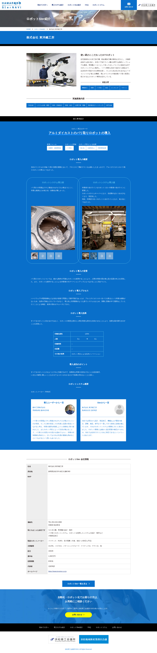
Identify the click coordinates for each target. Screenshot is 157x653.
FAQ (87, 5)
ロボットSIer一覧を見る (77, 584)
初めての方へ (42, 5)
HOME (28, 29)
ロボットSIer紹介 (74, 5)
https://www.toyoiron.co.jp (57, 571)
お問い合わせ (78, 615)
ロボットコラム (98, 5)
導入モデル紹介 (58, 5)
